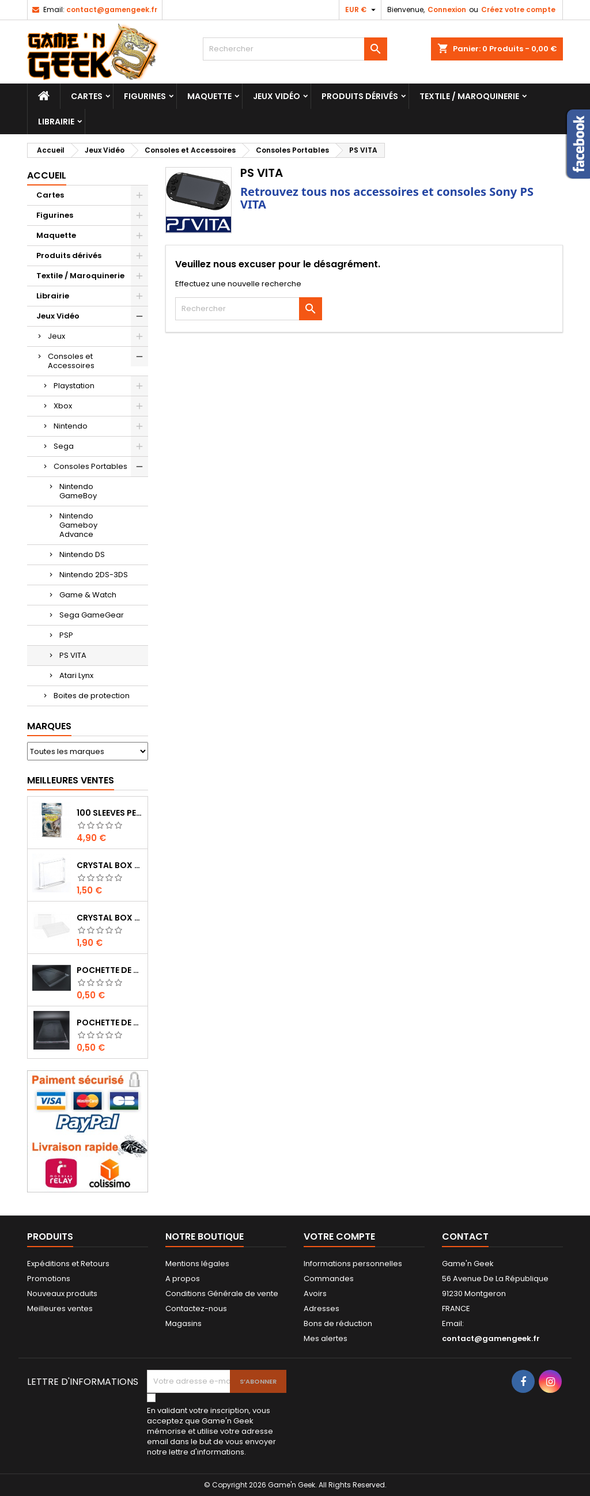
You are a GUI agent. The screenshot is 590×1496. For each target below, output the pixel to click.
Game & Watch (87, 594)
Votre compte (339, 1236)
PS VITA (72, 655)
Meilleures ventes (60, 1308)
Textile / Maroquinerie (469, 96)
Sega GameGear (91, 614)
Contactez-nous (196, 1308)
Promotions (48, 1278)
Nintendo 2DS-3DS (93, 574)
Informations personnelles (353, 1263)
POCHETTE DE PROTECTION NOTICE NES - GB (110, 970)
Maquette (209, 96)
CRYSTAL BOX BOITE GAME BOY (110, 865)
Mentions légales (197, 1263)
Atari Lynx (76, 675)
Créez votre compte (518, 9)
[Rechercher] (295, 48)
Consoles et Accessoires (71, 361)
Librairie (56, 121)
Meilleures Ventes (70, 780)
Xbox (63, 405)
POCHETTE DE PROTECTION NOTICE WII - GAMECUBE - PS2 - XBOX (110, 1022)
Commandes (329, 1278)
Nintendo (71, 426)
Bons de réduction (338, 1323)
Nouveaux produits (62, 1293)
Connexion (447, 9)
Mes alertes (325, 1338)
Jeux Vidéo (276, 96)
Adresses (321, 1308)
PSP (66, 635)
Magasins (183, 1323)
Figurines (145, 96)
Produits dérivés (360, 96)
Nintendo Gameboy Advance (78, 525)
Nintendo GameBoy (78, 491)
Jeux (56, 336)
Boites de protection (92, 695)
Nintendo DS (82, 554)
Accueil (46, 175)
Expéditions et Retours (68, 1263)
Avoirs (315, 1293)
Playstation (74, 385)
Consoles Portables (90, 466)
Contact (465, 1236)
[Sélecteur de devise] (362, 10)
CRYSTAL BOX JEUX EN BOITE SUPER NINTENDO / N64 (110, 917)
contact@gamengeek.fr (111, 9)
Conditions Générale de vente (221, 1293)
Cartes (87, 96)
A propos (182, 1278)
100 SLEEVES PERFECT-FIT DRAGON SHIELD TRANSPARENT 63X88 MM (110, 812)
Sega (64, 446)
